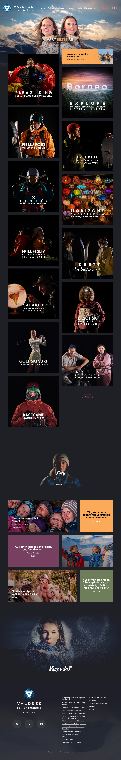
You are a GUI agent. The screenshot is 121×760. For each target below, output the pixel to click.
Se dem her (96, 521)
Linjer (44, 8)
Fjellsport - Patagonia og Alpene (73, 707)
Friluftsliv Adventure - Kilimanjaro (73, 721)
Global (80, 8)
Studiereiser (60, 8)
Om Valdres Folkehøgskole (98, 703)
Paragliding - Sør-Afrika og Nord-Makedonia (73, 699)
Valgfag (51, 8)
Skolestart (88, 8)
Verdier (91, 709)
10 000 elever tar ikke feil (97, 698)
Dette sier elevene (18, 528)
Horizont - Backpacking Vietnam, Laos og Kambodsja (73, 717)
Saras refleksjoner (60, 480)
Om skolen (71, 8)
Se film (33, 556)
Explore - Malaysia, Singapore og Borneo (73, 703)
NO (114, 8)
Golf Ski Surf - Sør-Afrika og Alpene (71, 735)
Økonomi (92, 706)
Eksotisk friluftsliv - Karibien (71, 732)
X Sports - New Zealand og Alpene (74, 713)
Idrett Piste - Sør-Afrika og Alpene (74, 724)
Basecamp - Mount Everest (71, 742)
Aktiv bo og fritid (68, 739)
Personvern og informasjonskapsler (60, 752)
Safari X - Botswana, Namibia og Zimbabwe (73, 728)
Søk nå (104, 8)
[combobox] (114, 8)
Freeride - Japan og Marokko (72, 710)
